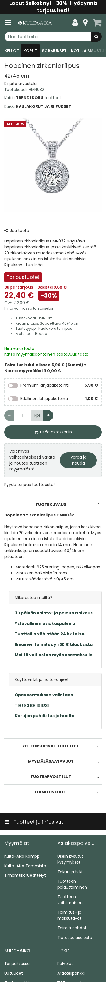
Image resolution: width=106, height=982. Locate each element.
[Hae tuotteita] (53, 37)
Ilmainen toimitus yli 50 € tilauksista (54, 644)
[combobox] (53, 37)
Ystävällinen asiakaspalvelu (45, 623)
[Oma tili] (75, 22)
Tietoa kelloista (32, 705)
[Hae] (96, 37)
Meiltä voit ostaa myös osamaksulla (53, 655)
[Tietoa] (85, 22)
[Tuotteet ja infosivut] (9, 22)
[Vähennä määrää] (9, 415)
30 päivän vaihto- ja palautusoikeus (54, 613)
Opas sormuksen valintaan (44, 695)
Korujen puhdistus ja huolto (45, 716)
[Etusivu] (35, 22)
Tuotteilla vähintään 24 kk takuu (50, 634)
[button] (20, 83)
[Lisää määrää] (48, 415)
